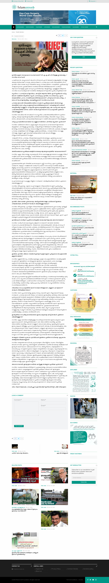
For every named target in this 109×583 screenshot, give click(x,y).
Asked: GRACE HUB (77, 90)
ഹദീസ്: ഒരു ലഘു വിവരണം (20, 453)
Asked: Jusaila (76, 128)
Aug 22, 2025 (86, 242)
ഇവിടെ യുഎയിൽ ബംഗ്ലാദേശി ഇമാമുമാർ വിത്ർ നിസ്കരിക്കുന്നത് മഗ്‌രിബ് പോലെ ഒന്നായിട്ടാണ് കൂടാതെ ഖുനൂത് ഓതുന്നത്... (84, 111)
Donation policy (88, 569)
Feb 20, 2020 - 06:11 (22, 39)
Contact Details (72, 569)
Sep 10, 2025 (86, 218)
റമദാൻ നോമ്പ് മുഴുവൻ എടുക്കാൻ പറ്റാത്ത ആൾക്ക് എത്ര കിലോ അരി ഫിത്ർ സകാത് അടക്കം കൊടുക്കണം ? (83, 101)
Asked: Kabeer (76, 71)
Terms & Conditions (71, 580)
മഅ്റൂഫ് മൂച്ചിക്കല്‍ (76, 211)
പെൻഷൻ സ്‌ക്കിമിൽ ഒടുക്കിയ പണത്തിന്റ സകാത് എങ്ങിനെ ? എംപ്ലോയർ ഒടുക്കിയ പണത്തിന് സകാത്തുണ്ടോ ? (81, 122)
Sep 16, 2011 (22, 451)
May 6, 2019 (21, 485)
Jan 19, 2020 (51, 485)
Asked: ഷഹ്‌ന (75, 79)
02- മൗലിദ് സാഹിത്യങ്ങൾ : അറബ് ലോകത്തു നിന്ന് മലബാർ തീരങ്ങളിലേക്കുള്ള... (82, 237)
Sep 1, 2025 (90, 225)
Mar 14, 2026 (85, 97)
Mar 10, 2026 (91, 149)
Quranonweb (20, 27)
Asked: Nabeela (76, 161)
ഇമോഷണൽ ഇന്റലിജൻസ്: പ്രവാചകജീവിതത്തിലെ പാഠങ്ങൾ (81, 213)
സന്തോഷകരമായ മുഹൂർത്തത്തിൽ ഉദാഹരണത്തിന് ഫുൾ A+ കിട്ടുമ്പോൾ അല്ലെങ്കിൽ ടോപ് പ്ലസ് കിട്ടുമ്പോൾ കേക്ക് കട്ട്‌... (83, 133)
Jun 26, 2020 (51, 507)
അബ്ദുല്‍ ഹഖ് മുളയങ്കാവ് (18, 507)
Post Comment (19, 426)
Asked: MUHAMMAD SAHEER (79, 150)
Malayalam (93, 1)
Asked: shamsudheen (77, 117)
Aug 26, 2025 (91, 233)
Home (13, 32)
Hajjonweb (76, 27)
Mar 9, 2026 (84, 160)
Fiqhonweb (39, 27)
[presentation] (25, 419)
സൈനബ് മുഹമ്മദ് (77, 218)
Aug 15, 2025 (80, 195)
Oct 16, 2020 (51, 529)
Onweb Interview (20, 32)
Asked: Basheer (76, 97)
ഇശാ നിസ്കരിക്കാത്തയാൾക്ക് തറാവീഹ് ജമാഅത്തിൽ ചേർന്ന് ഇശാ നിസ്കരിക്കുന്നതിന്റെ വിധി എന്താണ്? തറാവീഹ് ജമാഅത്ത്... (83, 143)
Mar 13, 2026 (85, 106)
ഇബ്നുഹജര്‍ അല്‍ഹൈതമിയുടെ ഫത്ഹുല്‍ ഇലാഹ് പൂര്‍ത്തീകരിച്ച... (25, 553)
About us (39, 571)
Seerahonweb (30, 27)
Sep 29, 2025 (86, 210)
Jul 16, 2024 (26, 550)
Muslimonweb (56, 27)
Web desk (14, 39)
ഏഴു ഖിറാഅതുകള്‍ (62, 453)
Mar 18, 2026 (84, 71)
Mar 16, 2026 (87, 89)
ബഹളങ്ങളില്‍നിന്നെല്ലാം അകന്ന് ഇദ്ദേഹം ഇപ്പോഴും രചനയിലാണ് (25, 510)
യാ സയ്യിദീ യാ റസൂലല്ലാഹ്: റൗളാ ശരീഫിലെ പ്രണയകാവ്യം (82, 221)
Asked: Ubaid (75, 139)
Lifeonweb (47, 27)
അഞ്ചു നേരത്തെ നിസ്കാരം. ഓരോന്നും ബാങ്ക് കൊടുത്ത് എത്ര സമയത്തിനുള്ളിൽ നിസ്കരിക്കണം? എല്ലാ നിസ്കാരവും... (82, 83)
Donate (81, 580)
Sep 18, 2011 (64, 451)
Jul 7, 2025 (29, 507)
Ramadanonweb (66, 27)
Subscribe (84, 482)
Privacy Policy (56, 569)
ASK (83, 57)
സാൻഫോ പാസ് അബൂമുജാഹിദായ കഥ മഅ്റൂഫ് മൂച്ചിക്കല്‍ (82, 245)
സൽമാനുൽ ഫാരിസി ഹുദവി (79, 233)
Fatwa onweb (84, 27)
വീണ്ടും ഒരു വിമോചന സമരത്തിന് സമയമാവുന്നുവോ (81, 198)
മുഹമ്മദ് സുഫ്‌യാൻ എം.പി (78, 226)
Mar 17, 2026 (84, 79)
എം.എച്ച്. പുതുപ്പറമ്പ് (17, 551)
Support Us (39, 569)
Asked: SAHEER (76, 106)
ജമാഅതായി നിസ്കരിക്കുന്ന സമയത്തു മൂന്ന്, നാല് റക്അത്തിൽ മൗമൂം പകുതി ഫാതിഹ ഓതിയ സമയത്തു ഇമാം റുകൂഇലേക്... (83, 154)
